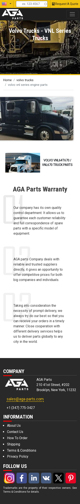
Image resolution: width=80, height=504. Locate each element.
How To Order (17, 438)
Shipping (13, 444)
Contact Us (15, 432)
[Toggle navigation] (72, 14)
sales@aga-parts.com (25, 399)
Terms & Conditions (21, 450)
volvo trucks (24, 80)
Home (7, 80)
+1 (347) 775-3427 (21, 408)
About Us (14, 426)
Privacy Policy (17, 456)
